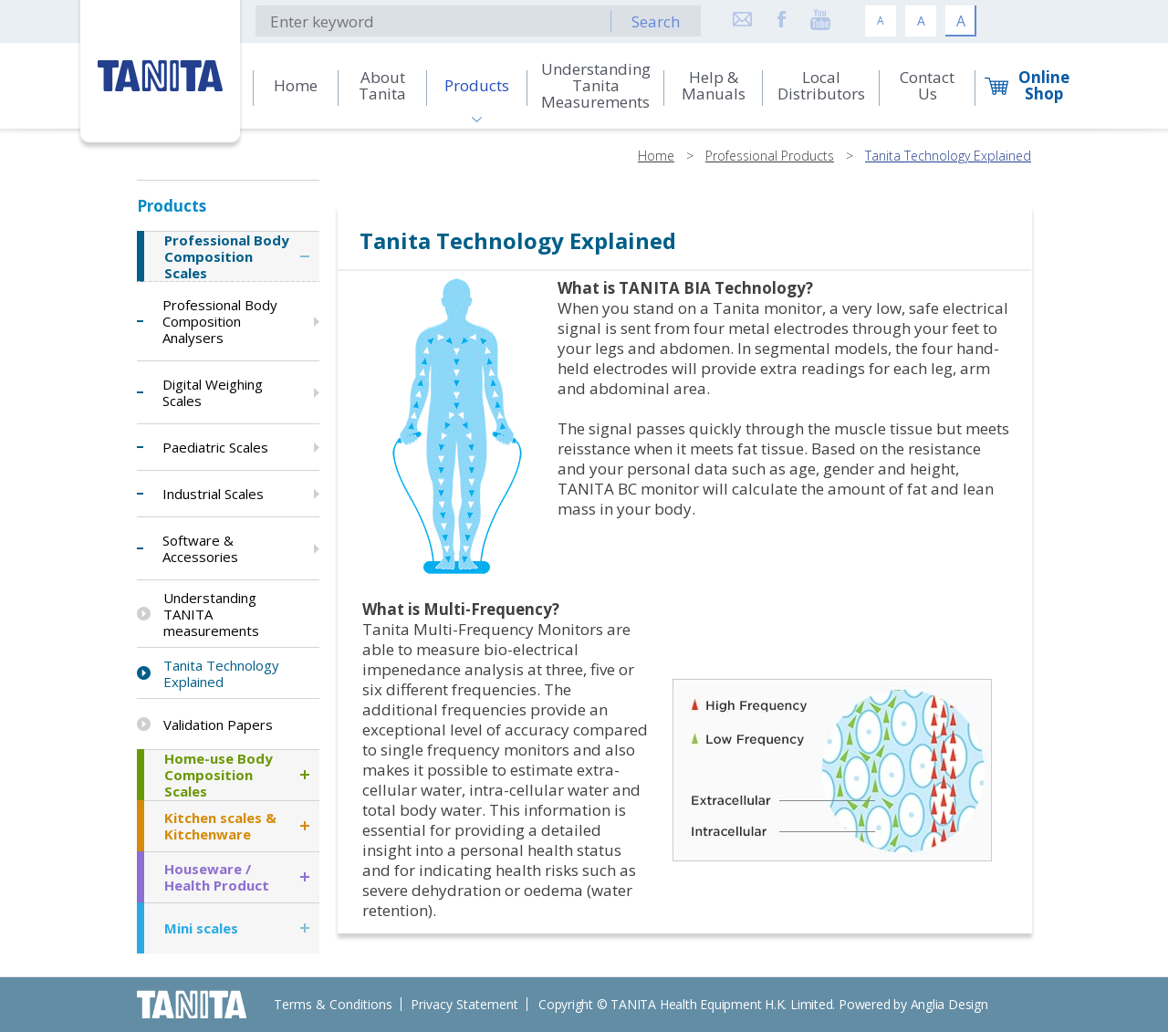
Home (656, 155)
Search (655, 21)
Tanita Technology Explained (948, 155)
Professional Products (769, 155)
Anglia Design (949, 1004)
